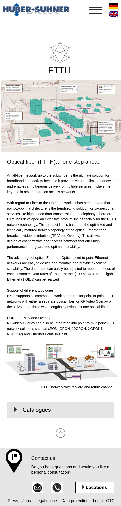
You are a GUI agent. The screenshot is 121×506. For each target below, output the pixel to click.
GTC (109, 501)
